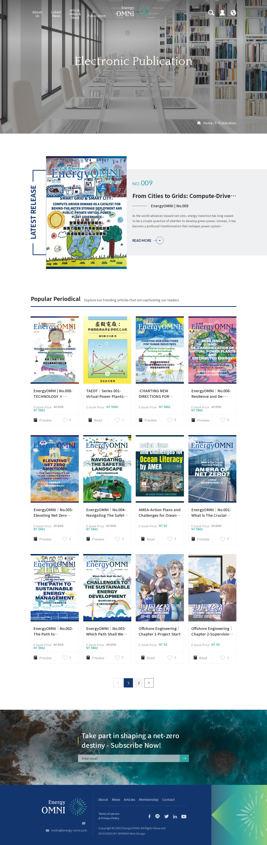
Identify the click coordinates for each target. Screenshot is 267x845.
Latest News (56, 13)
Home (186, 122)
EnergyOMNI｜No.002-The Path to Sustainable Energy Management (53, 655)
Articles (129, 799)
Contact (168, 799)
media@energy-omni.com (69, 830)
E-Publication (94, 13)
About (103, 799)
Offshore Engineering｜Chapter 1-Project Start (160, 649)
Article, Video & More (75, 13)
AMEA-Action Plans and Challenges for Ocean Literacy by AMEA (160, 533)
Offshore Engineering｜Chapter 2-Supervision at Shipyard (212, 652)
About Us (37, 13)
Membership (149, 799)
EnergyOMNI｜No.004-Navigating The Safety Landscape (106, 533)
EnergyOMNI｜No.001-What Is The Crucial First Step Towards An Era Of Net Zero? (211, 536)
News (116, 799)
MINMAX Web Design (131, 833)
